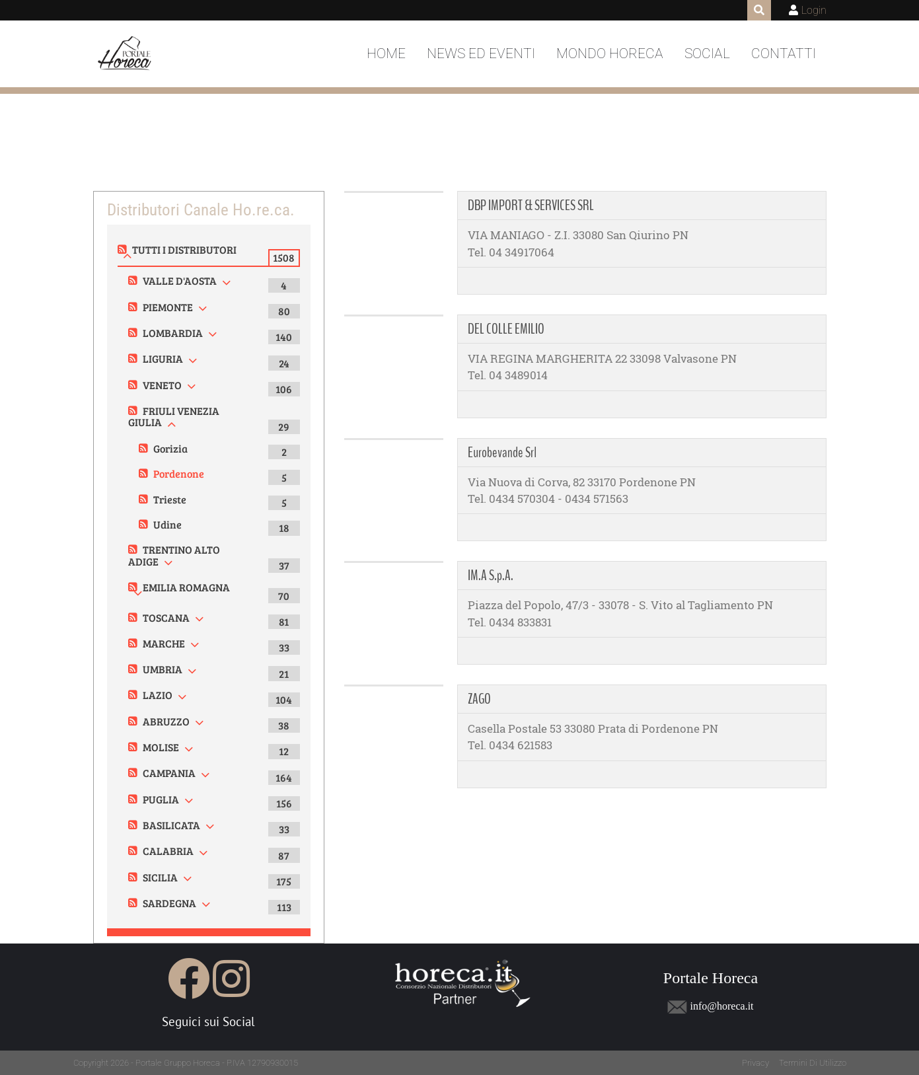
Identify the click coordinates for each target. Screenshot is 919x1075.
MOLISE (161, 747)
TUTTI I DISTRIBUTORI (184, 249)
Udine (167, 524)
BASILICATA (171, 825)
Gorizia (170, 448)
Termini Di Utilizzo (812, 1062)
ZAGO (479, 699)
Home (386, 53)
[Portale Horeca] (126, 54)
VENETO (162, 385)
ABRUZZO (166, 721)
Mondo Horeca (609, 53)
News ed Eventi (481, 53)
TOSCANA (166, 617)
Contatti (783, 53)
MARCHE (164, 643)
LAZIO (157, 695)
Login (814, 10)
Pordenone (178, 473)
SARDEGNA (169, 903)
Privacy (755, 1062)
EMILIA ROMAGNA (186, 587)
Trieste (169, 499)
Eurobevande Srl (502, 453)
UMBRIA (162, 669)
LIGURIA (163, 358)
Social (707, 53)
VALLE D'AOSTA (180, 280)
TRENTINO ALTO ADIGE (174, 555)
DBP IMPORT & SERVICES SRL (531, 205)
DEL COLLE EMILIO (506, 329)
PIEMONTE (168, 307)
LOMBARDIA (173, 333)
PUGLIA (161, 799)
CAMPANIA (169, 773)
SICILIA (160, 877)
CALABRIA (168, 851)
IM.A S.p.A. (490, 575)
